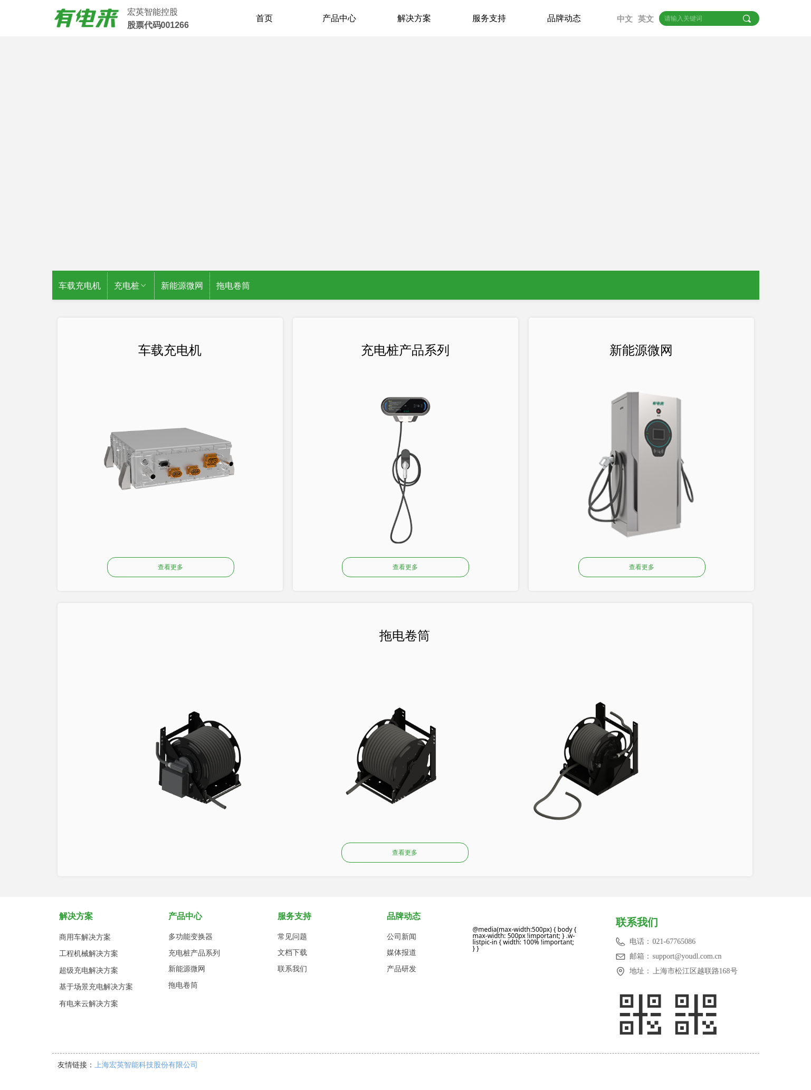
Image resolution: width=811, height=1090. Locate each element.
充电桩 (131, 285)
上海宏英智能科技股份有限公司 (149, 1064)
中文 (625, 19)
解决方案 (414, 18)
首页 (264, 18)
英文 (646, 19)
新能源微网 (182, 285)
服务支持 (489, 18)
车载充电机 (80, 285)
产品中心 (339, 18)
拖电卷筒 (233, 285)
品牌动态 (564, 18)
